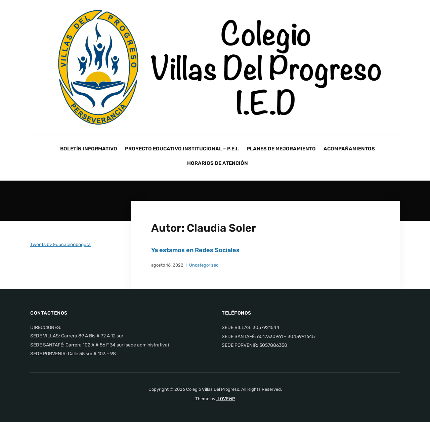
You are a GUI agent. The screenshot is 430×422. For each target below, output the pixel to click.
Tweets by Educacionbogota (60, 244)
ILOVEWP (225, 398)
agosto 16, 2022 (167, 265)
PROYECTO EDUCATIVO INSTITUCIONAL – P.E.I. (182, 149)
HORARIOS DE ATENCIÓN (217, 163)
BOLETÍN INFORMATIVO (88, 149)
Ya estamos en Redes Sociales (195, 250)
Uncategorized (204, 265)
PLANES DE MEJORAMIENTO (281, 149)
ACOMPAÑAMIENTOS (349, 149)
